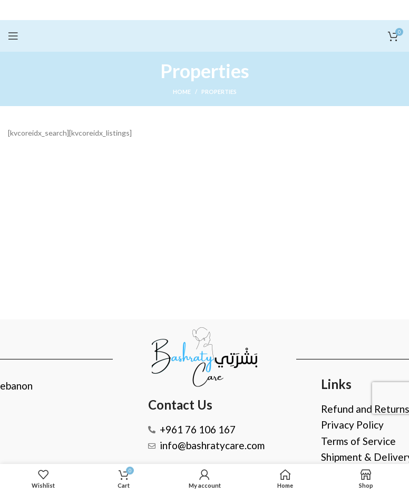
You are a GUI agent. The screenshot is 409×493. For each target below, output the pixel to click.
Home (182, 91)
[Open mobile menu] (13, 35)
